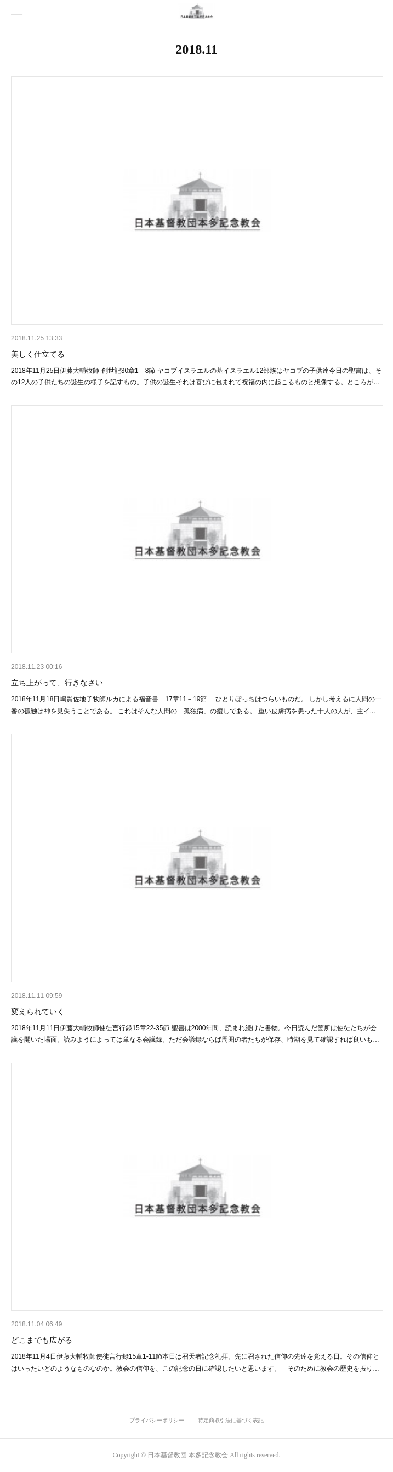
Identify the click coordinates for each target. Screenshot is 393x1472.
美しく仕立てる (38, 354)
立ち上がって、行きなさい (57, 682)
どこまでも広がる (41, 1340)
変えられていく (38, 1011)
